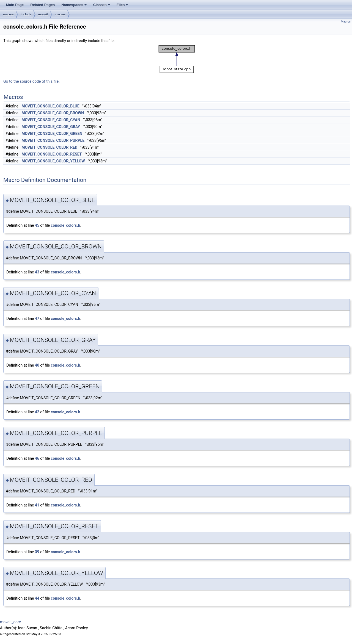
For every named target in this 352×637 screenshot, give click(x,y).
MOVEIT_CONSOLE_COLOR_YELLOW (53, 161)
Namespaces (74, 5)
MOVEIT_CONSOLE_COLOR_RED (49, 147)
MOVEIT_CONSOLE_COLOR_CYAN (50, 120)
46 (37, 458)
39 (37, 552)
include (26, 14)
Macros (346, 21)
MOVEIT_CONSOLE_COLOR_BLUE (50, 106)
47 (37, 318)
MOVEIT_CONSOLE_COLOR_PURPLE (52, 140)
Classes (101, 5)
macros (8, 14)
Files (122, 5)
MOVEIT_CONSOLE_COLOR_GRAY (50, 126)
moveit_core (10, 622)
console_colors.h (65, 225)
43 (37, 272)
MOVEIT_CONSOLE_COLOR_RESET (51, 154)
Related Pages (42, 5)
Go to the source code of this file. (31, 81)
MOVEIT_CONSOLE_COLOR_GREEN (51, 133)
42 (37, 412)
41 (37, 505)
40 (37, 365)
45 (37, 225)
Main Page (15, 5)
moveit (43, 14)
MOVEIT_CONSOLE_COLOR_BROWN (52, 113)
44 (37, 598)
